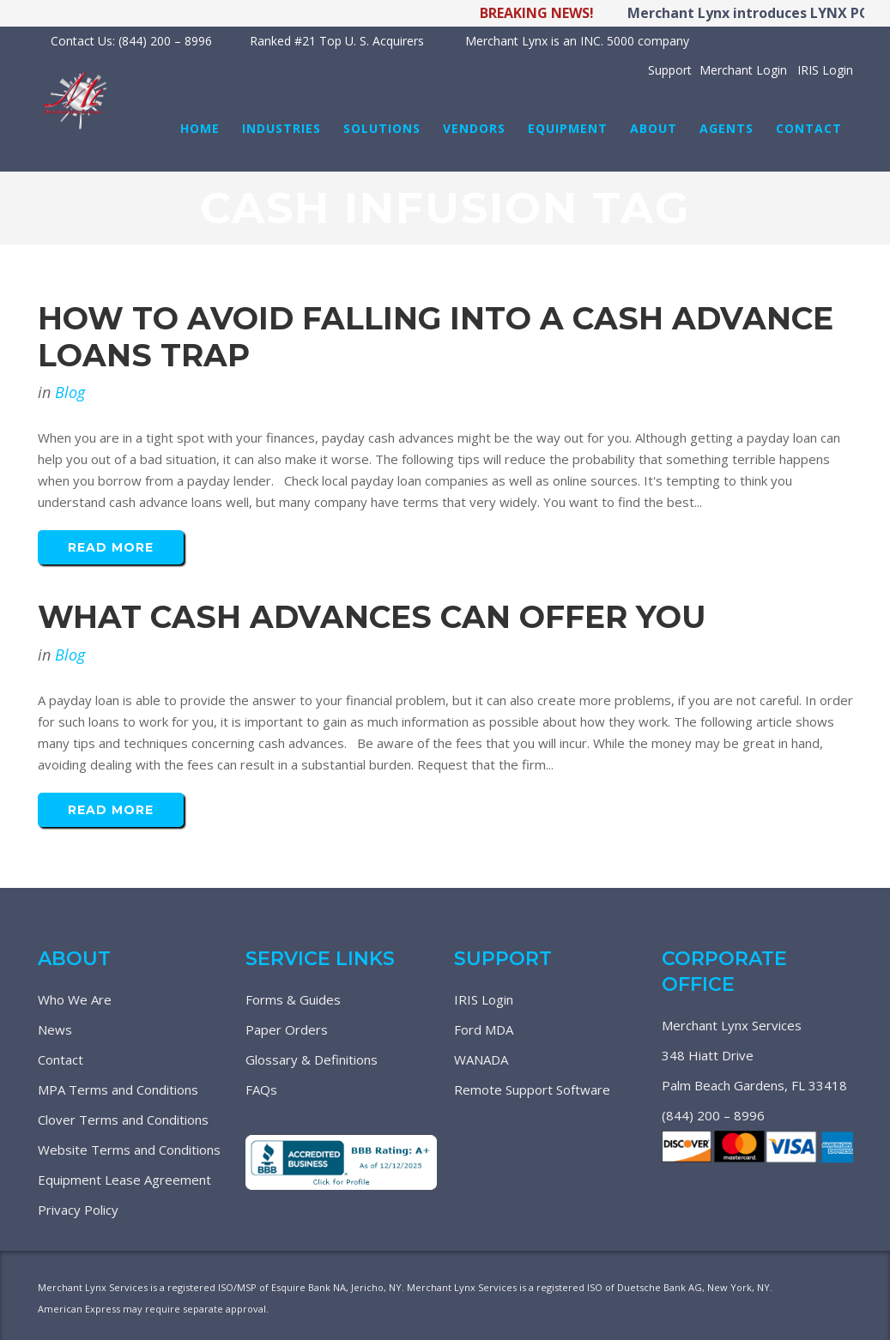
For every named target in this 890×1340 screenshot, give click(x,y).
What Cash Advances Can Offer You (371, 617)
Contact (60, 1059)
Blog (70, 392)
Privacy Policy (78, 1209)
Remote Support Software (532, 1089)
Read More (111, 547)
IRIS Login (483, 999)
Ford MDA (483, 1029)
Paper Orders (286, 1029)
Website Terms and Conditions (129, 1149)
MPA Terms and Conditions (118, 1089)
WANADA (481, 1059)
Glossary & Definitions (311, 1059)
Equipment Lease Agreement (124, 1179)
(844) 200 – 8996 (713, 1115)
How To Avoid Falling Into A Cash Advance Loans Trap (435, 336)
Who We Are (75, 999)
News (55, 1029)
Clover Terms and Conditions (123, 1119)
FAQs (261, 1089)
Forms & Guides (293, 999)
